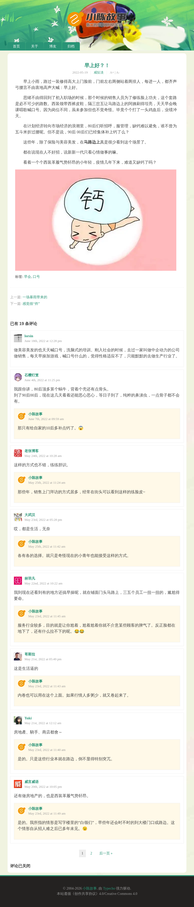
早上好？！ (97, 65)
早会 (27, 277)
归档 (71, 46)
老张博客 (32, 451)
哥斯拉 (30, 654)
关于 (34, 46)
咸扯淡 (99, 72)
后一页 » (106, 853)
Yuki (28, 718)
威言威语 (32, 782)
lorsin (29, 336)
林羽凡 (30, 578)
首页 (16, 46)
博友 (52, 46)
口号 (36, 277)
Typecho (109, 888)
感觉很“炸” (31, 304)
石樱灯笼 (32, 375)
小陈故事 (35, 414)
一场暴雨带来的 (34, 297)
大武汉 (30, 515)
